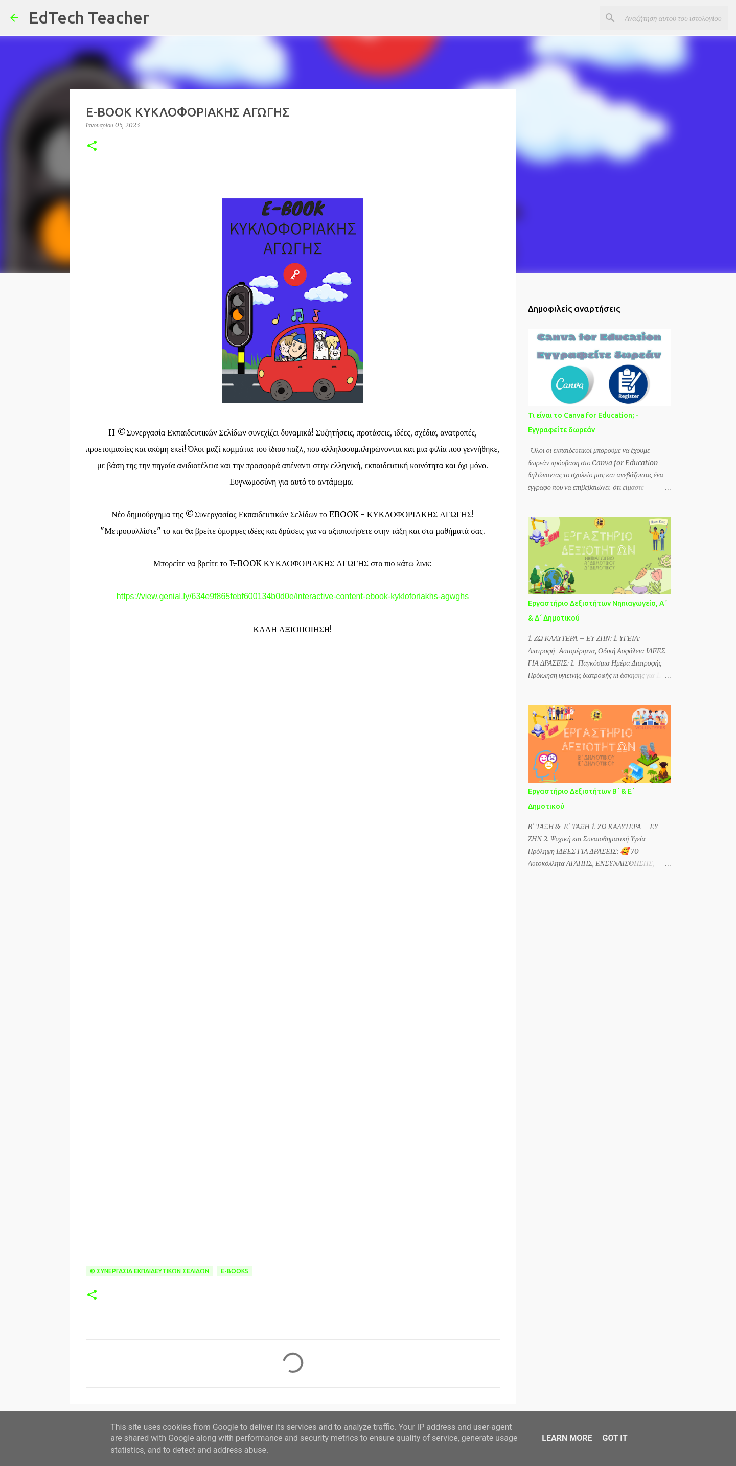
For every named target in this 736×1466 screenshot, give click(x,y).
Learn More (567, 1438)
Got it (614, 1438)
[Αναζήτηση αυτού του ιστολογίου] (674, 18)
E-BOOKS (234, 1271)
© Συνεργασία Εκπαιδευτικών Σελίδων (149, 1271)
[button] (92, 146)
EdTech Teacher (89, 17)
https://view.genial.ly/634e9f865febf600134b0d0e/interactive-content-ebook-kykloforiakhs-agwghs (293, 596)
